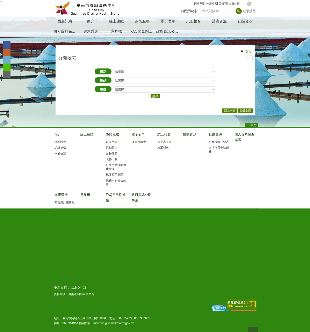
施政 (103, 80)
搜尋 (204, 10)
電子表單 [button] (167, 21)
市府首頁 (234, 3)
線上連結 (116, 21)
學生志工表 (164, 142)
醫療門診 (111, 142)
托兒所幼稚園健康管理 (116, 167)
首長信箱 (111, 153)
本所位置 (60, 153)
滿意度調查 (139, 142)
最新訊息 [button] (65, 21)
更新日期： (62, 287)
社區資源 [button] (245, 21)
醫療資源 (219, 21)
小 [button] (245, 3)
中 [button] (249, 3)
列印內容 (250, 58)
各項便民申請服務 (219, 149)
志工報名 (164, 134)
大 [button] (254, 3)
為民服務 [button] (142, 21)
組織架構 (60, 147)
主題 (103, 71)
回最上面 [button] (245, 110)
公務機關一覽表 (219, 142)
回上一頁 (230, 110)
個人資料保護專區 (65, 31)
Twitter (6, 60)
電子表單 (138, 134)
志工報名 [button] (193, 21)
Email (6, 74)
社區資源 (215, 134)
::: (1, 2)
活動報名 (111, 147)
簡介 (58, 134)
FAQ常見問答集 (142, 31)
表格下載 (111, 159)
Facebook (6, 45)
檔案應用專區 (114, 174)
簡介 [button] (90, 21)
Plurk (6, 52)
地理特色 (60, 142)
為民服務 (112, 134)
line (6, 67)
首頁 (248, 51)
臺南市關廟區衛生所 (88, 8)
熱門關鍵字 (189, 11)
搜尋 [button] (239, 11)
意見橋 (116, 31)
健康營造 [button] (90, 31)
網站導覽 (199, 3)
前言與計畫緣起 (65, 202)
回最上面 (253, 329)
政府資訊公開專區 (168, 31)
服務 (103, 89)
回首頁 (223, 3)
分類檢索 (211, 3)
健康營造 (61, 195)
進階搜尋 (249, 11)
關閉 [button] (253, 125)
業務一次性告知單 (116, 182)
